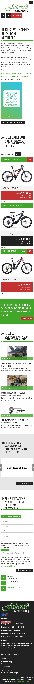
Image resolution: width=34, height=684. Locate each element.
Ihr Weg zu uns (27, 318)
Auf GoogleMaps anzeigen (11, 516)
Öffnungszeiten (8, 122)
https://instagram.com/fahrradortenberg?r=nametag (16, 73)
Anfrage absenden (24, 570)
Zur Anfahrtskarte (27, 677)
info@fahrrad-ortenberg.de (14, 587)
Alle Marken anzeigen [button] (24, 484)
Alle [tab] (17, 154)
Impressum (25, 682)
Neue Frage (5, 550)
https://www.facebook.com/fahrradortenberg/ (14, 76)
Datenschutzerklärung (8, 566)
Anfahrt (20, 122)
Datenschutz (16, 682)
